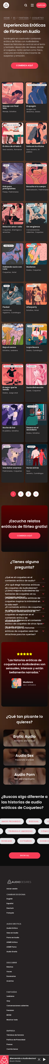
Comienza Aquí (24, 65)
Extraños (12, 111)
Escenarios (11, 976)
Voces (9, 971)
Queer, (29, 391)
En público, (7, 431)
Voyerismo (31, 406)
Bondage (31, 205)
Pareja (6, 286)
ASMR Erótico (12, 942)
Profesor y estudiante (35, 326)
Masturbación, (32, 190)
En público (7, 85)
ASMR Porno (11, 947)
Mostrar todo (12, 1020)
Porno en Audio (13, 937)
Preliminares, (8, 471)
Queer (6, 406)
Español (10, 903)
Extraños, (30, 310)
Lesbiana (31, 286)
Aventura (31, 447)
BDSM (6, 165)
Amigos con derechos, (31, 110)
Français (10, 913)
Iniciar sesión (12, 889)
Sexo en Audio (12, 933)
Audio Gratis (12, 951)
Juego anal (13, 393)
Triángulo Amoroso (19, 831)
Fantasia (24, 17)
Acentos (10, 981)
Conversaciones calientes (37, 85)
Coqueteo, (7, 230)
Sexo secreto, (8, 149)
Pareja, (5, 192)
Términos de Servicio (15, 1035)
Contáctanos (12, 1049)
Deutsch (10, 908)
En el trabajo (32, 125)
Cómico (7, 447)
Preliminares (14, 192)
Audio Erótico (12, 928)
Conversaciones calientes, (33, 231)
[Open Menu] (32, 5)
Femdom (10, 1010)
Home (7, 17)
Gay (8, 1001)
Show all (24, 855)
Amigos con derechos (11, 125)
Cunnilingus (16, 312)
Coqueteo (38, 17)
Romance (18, 149)
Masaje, (6, 111)
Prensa (9, 1044)
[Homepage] (12, 5)
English (10, 899)
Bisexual (35, 821)
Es (14, 17)
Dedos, (29, 270)
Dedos (37, 112)
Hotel (14, 272)
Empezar (41, 5)
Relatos (10, 967)
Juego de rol (8, 246)
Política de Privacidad (16, 1040)
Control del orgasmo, (7, 311)
